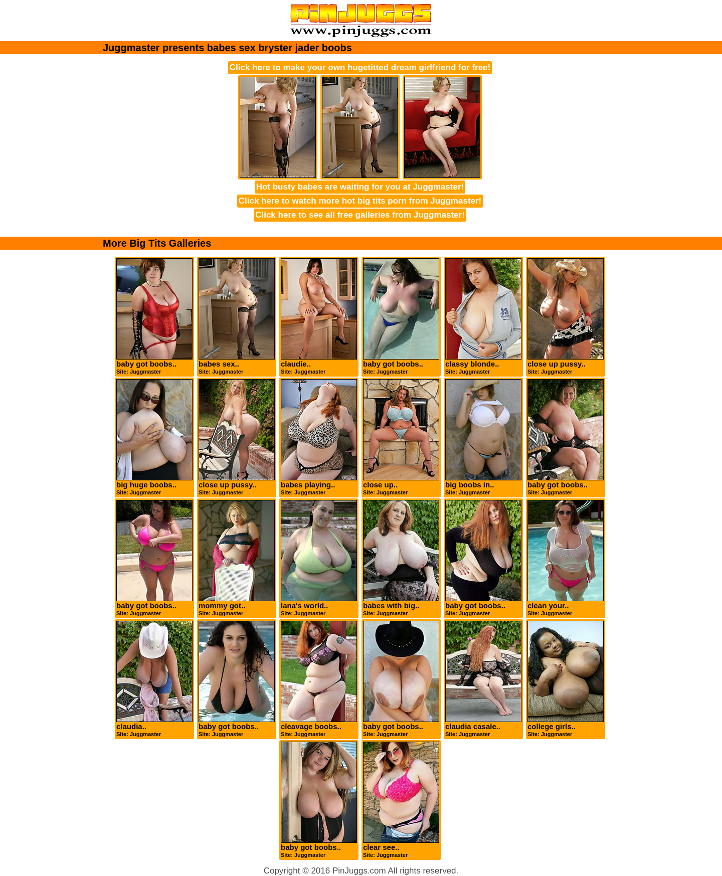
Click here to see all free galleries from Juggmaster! (360, 215)
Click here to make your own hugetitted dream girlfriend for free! (360, 67)
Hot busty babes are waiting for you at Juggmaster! (360, 187)
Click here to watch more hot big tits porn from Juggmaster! (360, 201)
